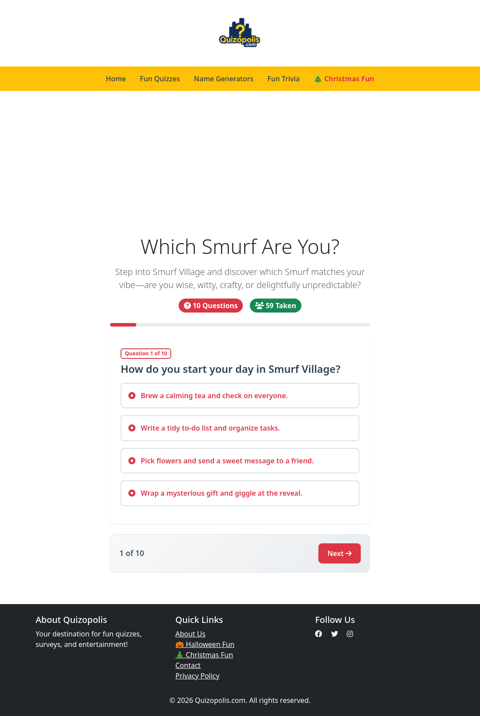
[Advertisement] (240, 162)
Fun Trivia (283, 78)
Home (116, 78)
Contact (187, 665)
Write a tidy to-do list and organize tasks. (204, 428)
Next (340, 553)
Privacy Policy (197, 676)
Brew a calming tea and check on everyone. (208, 395)
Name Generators (223, 78)
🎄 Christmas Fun (344, 78)
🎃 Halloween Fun (204, 644)
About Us (190, 634)
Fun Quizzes (160, 78)
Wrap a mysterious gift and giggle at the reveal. (215, 493)
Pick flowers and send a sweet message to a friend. (221, 461)
